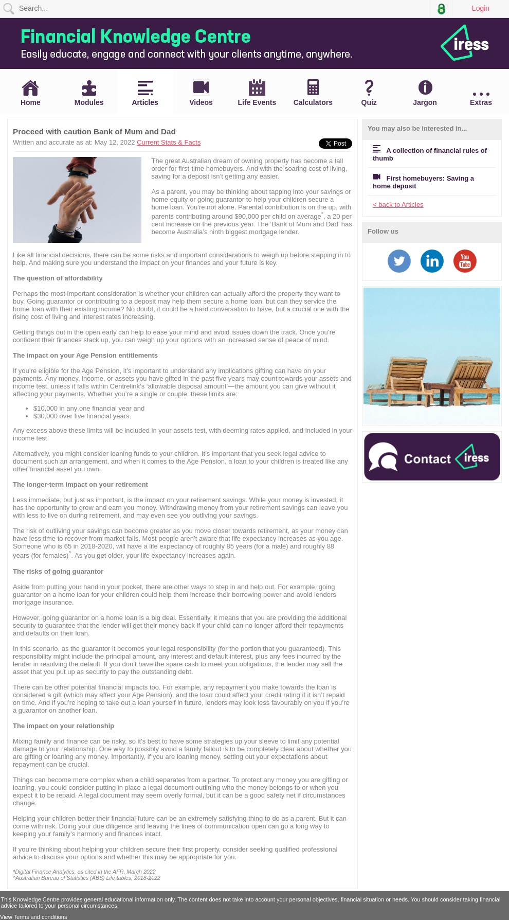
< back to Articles (398, 204)
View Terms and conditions (33, 917)
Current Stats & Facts (169, 142)
